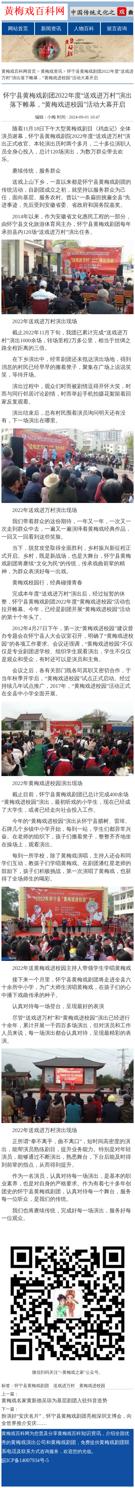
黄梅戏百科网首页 (18, 71)
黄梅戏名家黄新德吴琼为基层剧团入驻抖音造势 (54, 1400)
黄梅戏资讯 (51, 71)
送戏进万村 (64, 1385)
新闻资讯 (51, 28)
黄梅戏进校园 (92, 1385)
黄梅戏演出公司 (28, 1442)
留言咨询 (117, 28)
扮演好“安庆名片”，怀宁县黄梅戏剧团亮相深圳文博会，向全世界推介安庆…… (66, 1419)
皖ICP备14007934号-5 (25, 1460)
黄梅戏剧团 (106, 224)
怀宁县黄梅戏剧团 (104, 182)
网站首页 (18, 28)
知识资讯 (91, 1433)
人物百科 (84, 28)
